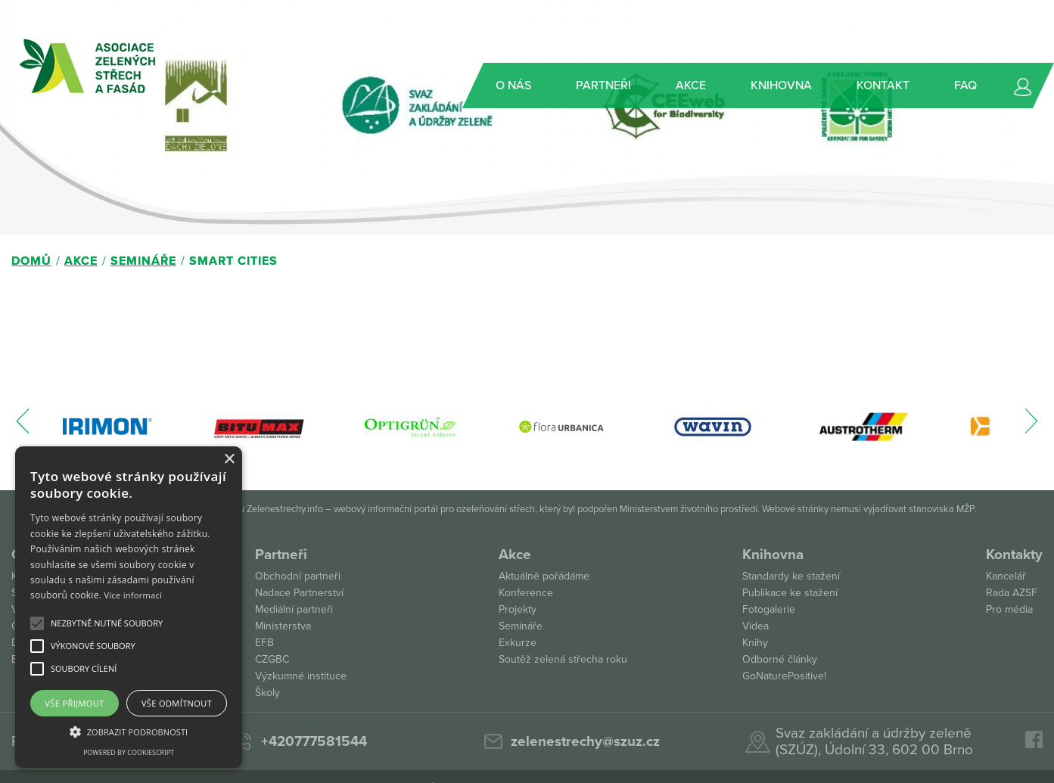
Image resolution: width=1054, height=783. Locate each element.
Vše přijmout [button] (74, 703)
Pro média (1009, 609)
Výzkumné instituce (301, 676)
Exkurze (517, 642)
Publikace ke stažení (790, 592)
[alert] (128, 607)
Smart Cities (233, 261)
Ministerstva (283, 626)
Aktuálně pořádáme (544, 576)
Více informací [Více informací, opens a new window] (133, 595)
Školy (267, 692)
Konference (526, 592)
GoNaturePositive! (784, 676)
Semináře (143, 261)
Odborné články (779, 659)
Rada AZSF (1011, 592)
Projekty (517, 609)
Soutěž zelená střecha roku (563, 659)
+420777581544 (314, 741)
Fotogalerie (768, 609)
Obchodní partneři (297, 576)
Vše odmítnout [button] (176, 703)
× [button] (229, 459)
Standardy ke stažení (791, 576)
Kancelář (1006, 576)
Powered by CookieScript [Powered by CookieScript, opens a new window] (128, 752)
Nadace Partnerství (299, 592)
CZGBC (272, 659)
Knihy (755, 642)
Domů (31, 261)
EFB (264, 642)
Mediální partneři (294, 609)
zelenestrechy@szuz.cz (585, 741)
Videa (755, 626)
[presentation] (23, 429)
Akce (81, 261)
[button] (107, 623)
